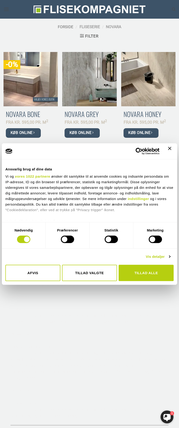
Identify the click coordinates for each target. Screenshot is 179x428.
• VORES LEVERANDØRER (122, 326)
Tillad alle (146, 273)
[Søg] (174, 9)
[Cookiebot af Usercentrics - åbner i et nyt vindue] (139, 151)
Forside (65, 26)
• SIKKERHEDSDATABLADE (123, 351)
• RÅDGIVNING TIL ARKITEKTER (128, 332)
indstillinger (138, 199)
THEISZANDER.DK (111, 420)
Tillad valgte (89, 273)
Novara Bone (23, 114)
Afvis (33, 273)
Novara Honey (142, 114)
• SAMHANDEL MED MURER (124, 345)
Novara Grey (82, 114)
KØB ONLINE (22, 133)
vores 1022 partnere (32, 176)
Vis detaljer (155, 257)
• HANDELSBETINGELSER (122, 339)
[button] (6, 9)
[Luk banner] (171, 151)
